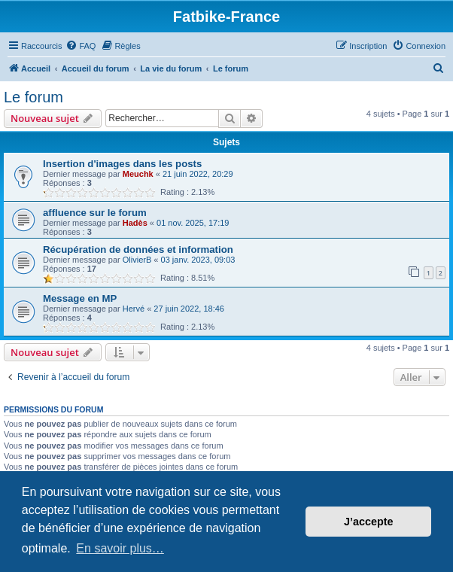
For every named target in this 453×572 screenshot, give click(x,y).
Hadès (135, 222)
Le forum (33, 97)
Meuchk (138, 173)
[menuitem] (80, 46)
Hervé (133, 308)
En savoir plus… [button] (120, 548)
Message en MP (80, 298)
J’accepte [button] (369, 522)
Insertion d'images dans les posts (122, 163)
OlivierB (137, 259)
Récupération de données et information (138, 249)
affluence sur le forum (95, 212)
